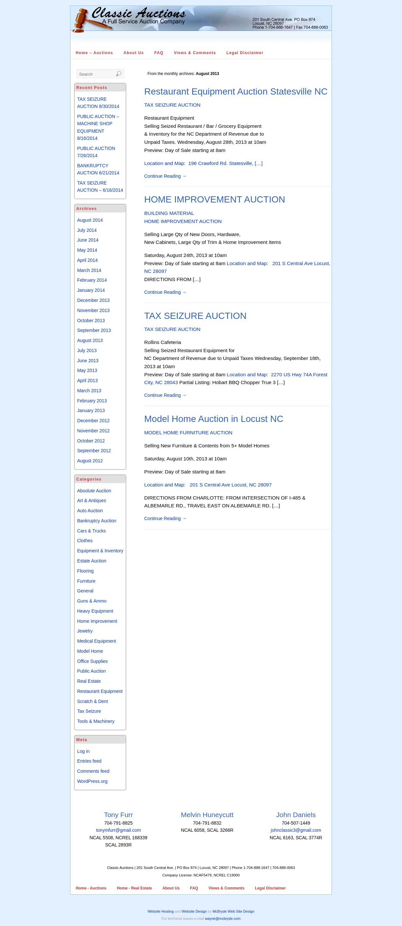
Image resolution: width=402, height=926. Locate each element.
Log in (83, 751)
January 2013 (91, 410)
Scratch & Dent (92, 701)
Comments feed (93, 771)
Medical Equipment (96, 641)
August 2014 (90, 220)
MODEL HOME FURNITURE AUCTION (188, 432)
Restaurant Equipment (99, 691)
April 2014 (87, 260)
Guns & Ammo (91, 601)
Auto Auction (90, 510)
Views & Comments (195, 53)
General (85, 590)
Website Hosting (160, 911)
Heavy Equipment (95, 611)
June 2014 (87, 240)
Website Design (194, 911)
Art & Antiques (91, 500)
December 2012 (93, 420)
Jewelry (84, 631)
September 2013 (94, 330)
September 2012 (94, 450)
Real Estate (88, 681)
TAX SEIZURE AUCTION (172, 105)
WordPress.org (92, 781)
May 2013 (87, 370)
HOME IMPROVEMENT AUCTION (214, 199)
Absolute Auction (94, 490)
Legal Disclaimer (245, 53)
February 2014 (92, 280)
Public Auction (91, 671)
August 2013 (90, 340)
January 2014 (91, 290)
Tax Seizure (89, 711)
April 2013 (87, 380)
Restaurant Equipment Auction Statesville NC (236, 91)
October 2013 (91, 320)
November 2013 (93, 310)
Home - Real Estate (134, 888)
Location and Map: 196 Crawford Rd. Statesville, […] (203, 163)
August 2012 (90, 460)
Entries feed (89, 761)
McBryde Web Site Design (233, 911)
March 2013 (89, 390)
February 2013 (92, 400)
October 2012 (91, 440)
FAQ (158, 53)
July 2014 (87, 230)
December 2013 (93, 300)
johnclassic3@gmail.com (296, 830)
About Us (134, 53)
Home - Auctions (91, 888)
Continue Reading (165, 176)
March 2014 (89, 270)
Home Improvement (97, 621)
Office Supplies (92, 661)
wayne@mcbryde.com (222, 918)
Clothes (84, 540)
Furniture (86, 581)
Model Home (90, 651)
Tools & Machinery (95, 721)
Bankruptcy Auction (96, 520)
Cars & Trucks (91, 530)
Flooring (85, 571)
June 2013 (87, 360)
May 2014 (87, 250)
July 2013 (87, 350)
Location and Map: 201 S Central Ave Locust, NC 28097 (208, 484)
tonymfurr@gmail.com (118, 830)
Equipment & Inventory (100, 550)
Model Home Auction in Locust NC (213, 419)
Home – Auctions (94, 53)
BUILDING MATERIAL (169, 213)
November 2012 (93, 430)
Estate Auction (91, 560)
